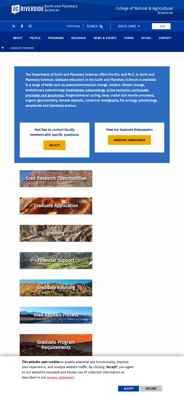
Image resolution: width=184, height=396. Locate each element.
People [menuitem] (35, 40)
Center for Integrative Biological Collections (108, 340)
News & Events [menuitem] (105, 40)
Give (162, 5)
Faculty (54, 149)
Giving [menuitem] (146, 40)
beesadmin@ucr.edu (117, 304)
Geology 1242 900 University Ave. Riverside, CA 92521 (106, 292)
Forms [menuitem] (129, 40)
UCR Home (73, 5)
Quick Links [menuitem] (127, 5)
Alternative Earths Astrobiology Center (106, 348)
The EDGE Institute (106, 354)
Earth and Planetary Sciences (61, 20)
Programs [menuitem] (56, 40)
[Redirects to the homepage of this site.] (2, 51)
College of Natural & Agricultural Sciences (107, 331)
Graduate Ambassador (129, 144)
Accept (128, 388)
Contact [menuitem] (165, 40)
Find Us (103, 312)
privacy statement (60, 377)
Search (92, 5)
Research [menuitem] (78, 40)
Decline (150, 388)
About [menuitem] (17, 40)
